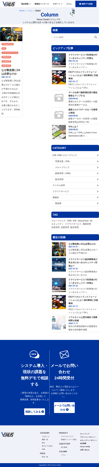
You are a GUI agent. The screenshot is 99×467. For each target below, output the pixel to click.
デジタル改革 (59, 185)
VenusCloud (83, 221)
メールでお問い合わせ (64, 407)
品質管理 (65, 227)
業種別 (56, 197)
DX (91, 221)
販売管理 (59, 179)
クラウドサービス (61, 191)
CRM (69, 221)
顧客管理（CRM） (63, 173)
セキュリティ (57, 224)
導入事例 (64, 447)
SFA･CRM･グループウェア (65, 155)
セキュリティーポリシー (88, 440)
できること (46, 436)
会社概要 (83, 443)
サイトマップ (84, 434)
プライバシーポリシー (88, 437)
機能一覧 (45, 439)
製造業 (58, 203)
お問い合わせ (84, 450)
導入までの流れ (47, 446)
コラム (69, 4)
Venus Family (85, 447)
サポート (56, 4)
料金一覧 (45, 457)
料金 (43, 443)
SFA (74, 221)
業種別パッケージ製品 (68, 439)
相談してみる (33, 411)
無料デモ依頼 (87, 4)
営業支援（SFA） (63, 161)
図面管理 (87, 224)
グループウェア (62, 167)
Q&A (43, 449)
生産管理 (55, 227)
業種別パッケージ (42, 4)
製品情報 (24, 4)
